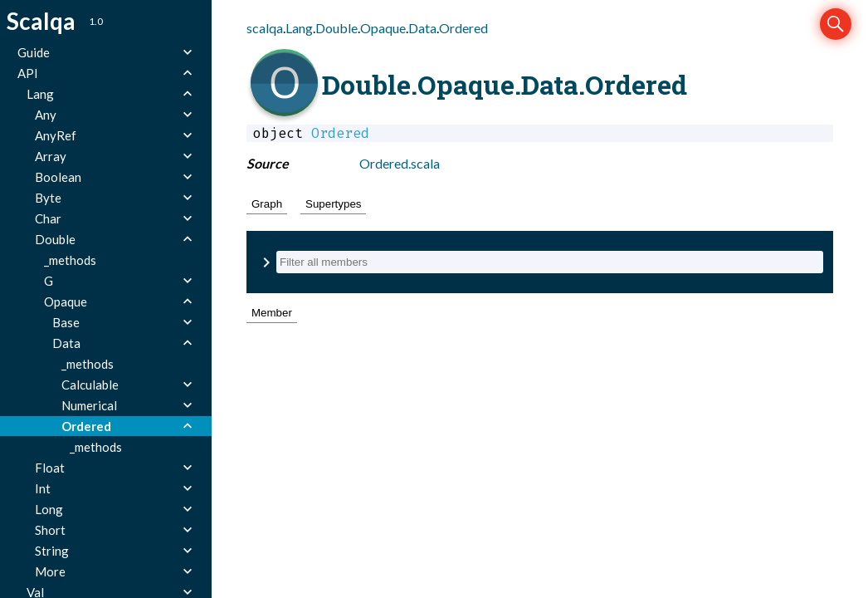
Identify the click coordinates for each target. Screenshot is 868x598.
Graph (266, 204)
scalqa (264, 28)
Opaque (383, 28)
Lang (299, 28)
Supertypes (333, 204)
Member (271, 312)
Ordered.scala (399, 163)
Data (422, 28)
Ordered (463, 28)
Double (336, 28)
